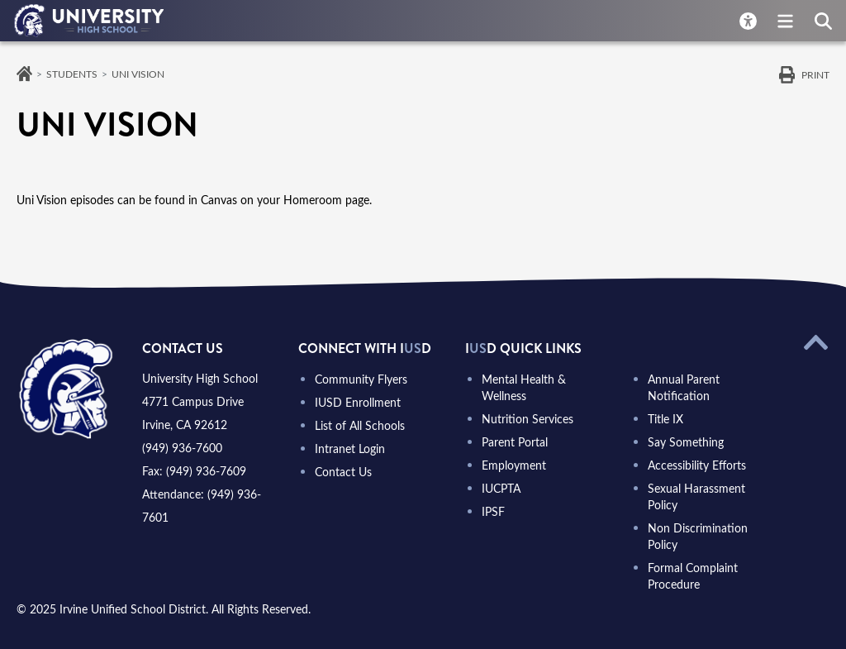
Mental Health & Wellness (524, 387)
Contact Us (343, 472)
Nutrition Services (527, 419)
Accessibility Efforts (697, 465)
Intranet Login (350, 448)
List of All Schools (360, 425)
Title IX (665, 419)
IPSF (493, 511)
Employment (514, 465)
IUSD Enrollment (358, 402)
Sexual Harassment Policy (696, 496)
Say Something (686, 442)
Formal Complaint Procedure (693, 576)
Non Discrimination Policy (698, 536)
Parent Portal (515, 442)
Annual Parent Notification (684, 387)
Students (71, 73)
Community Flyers (361, 379)
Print (815, 74)
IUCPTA (501, 488)
